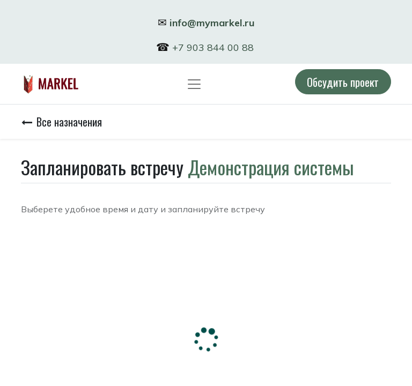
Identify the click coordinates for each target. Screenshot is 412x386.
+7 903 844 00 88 (214, 47)
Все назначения (61, 122)
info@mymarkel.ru (212, 23)
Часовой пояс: (49, 264)
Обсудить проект (343, 81)
